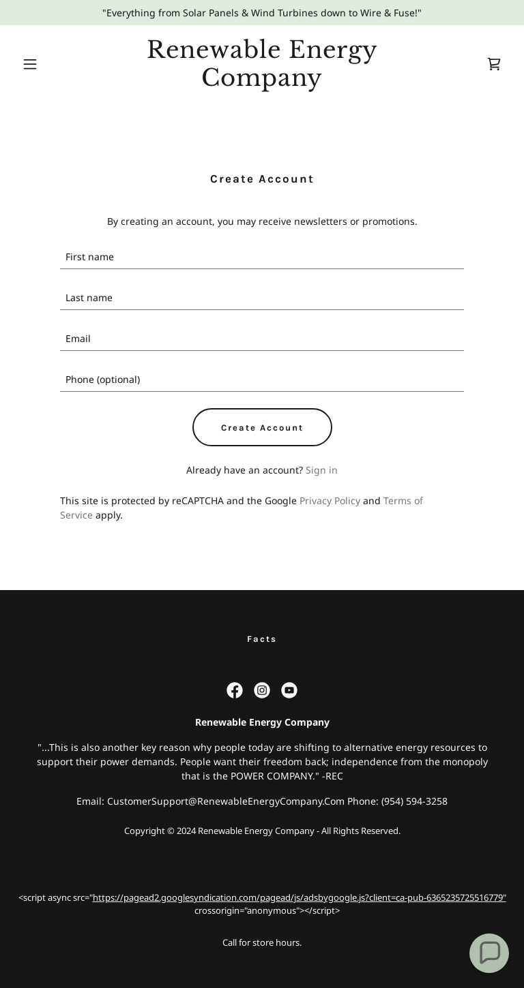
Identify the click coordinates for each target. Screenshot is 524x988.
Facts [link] (262, 639)
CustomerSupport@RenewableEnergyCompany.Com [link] (226, 800)
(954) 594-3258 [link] (414, 800)
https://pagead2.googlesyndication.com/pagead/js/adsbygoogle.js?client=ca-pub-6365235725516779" (299, 897)
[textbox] (262, 257)
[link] (262, 82)
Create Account (262, 427)
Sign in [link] (322, 469)
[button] (53, 64)
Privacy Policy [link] (330, 500)
